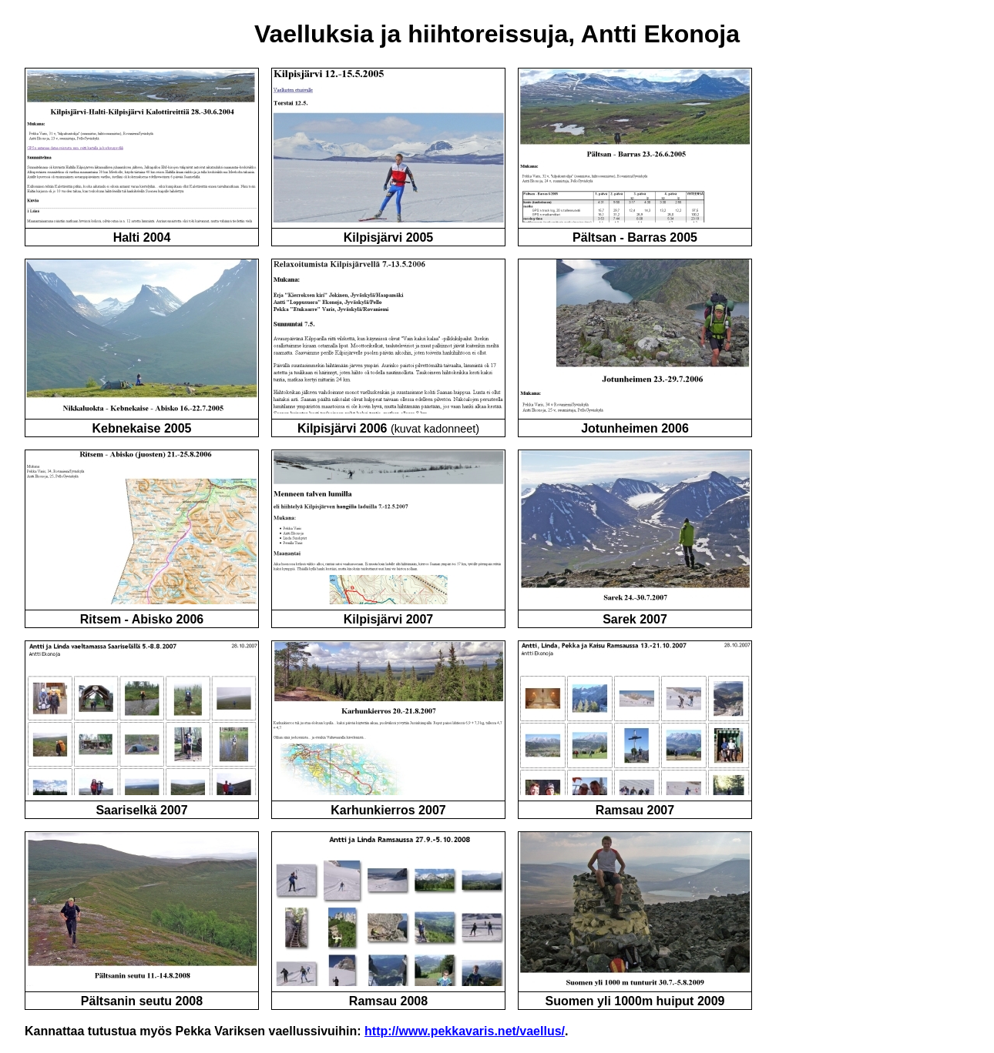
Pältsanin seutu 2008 (142, 1001)
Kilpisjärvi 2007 (389, 619)
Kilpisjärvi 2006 (342, 428)
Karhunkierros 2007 (388, 810)
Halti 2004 (142, 237)
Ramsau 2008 (388, 1001)
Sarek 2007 (635, 619)
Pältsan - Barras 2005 (635, 237)
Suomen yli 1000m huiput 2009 (635, 1001)
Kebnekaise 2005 (142, 428)
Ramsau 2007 (635, 810)
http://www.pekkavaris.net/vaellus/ (464, 1031)
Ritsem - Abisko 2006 (141, 619)
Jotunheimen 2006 (635, 428)
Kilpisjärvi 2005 (389, 237)
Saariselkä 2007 (141, 810)
